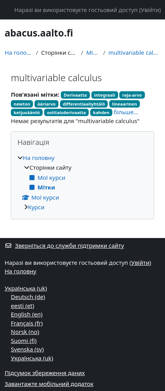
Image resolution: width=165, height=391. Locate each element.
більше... (126, 112)
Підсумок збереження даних (45, 373)
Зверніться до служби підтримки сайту (64, 245)
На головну (19, 52)
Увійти (150, 10)
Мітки (93, 52)
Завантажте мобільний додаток (49, 384)
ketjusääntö (27, 112)
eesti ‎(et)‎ (22, 305)
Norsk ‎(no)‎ (25, 331)
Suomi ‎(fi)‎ (23, 340)
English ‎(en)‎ (27, 314)
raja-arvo (132, 95)
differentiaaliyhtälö (84, 104)
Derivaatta (75, 95)
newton (22, 104)
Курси (36, 207)
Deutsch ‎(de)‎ (28, 297)
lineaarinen (124, 104)
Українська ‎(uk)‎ (26, 288)
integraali (104, 95)
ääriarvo (47, 104)
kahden (101, 112)
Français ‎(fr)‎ (27, 323)
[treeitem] (82, 182)
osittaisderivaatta (66, 112)
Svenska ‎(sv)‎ (27, 349)
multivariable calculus (134, 52)
